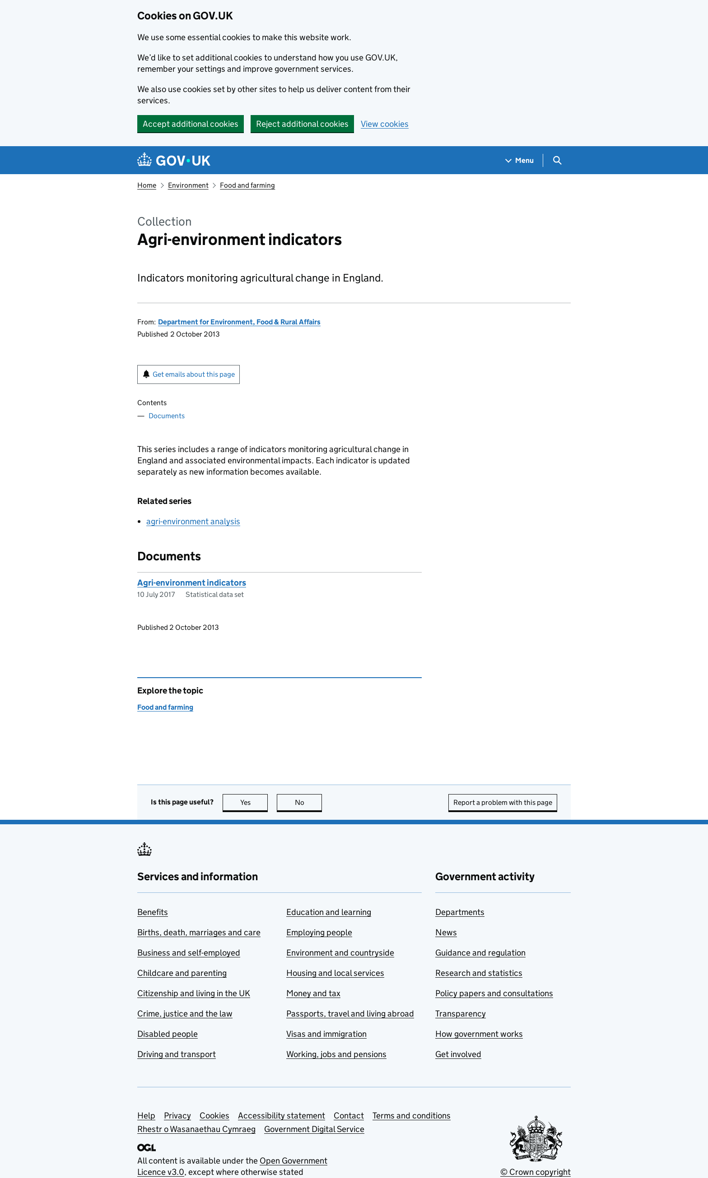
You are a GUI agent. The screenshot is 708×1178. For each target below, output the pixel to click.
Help (146, 1115)
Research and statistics (478, 973)
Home (146, 185)
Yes (254, 802)
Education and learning (328, 912)
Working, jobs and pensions (336, 1054)
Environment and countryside (340, 952)
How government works (479, 1034)
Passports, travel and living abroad (350, 1013)
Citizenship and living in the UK (193, 993)
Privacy (177, 1115)
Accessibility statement (281, 1115)
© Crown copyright (535, 1172)
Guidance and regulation (480, 952)
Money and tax (313, 993)
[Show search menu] (557, 160)
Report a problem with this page (502, 802)
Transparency (460, 1013)
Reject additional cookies (302, 124)
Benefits (152, 912)
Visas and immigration (326, 1034)
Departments (459, 912)
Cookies (214, 1115)
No (308, 802)
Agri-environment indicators (191, 582)
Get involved (458, 1054)
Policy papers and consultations (494, 993)
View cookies (385, 124)
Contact (349, 1115)
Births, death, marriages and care (199, 932)
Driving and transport (176, 1054)
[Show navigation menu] (519, 160)
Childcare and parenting (182, 973)
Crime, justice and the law (185, 1013)
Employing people (319, 932)
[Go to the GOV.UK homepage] (173, 160)
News (446, 932)
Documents (167, 415)
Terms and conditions (412, 1115)
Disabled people (167, 1034)
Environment (188, 185)
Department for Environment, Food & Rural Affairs (239, 322)
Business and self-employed (188, 952)
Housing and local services (335, 973)
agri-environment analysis (193, 521)
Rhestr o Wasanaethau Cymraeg (196, 1129)
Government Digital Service (314, 1129)
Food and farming (247, 185)
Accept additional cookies (190, 124)
